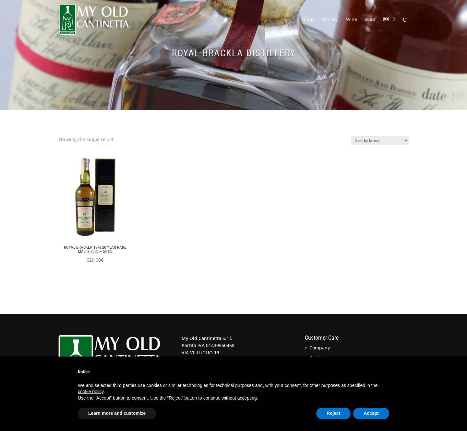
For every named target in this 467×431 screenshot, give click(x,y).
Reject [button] (333, 413)
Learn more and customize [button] (117, 413)
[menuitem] (389, 28)
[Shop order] (380, 140)
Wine (351, 19)
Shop (308, 19)
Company (319, 348)
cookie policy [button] (90, 391)
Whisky (330, 19)
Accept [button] (371, 413)
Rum (370, 19)
